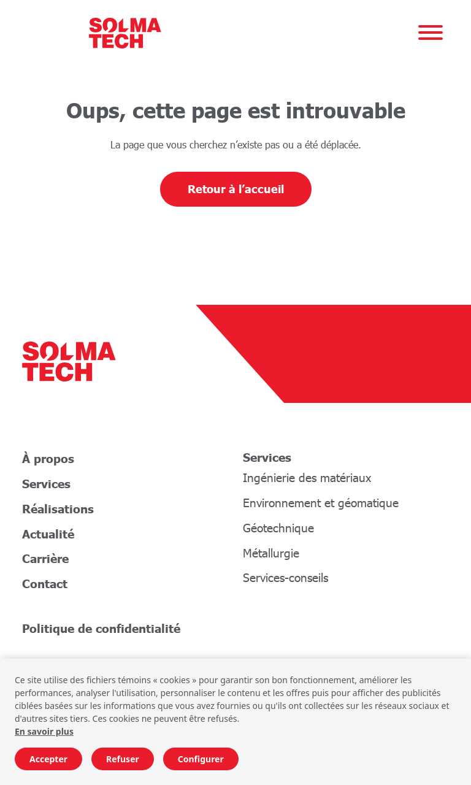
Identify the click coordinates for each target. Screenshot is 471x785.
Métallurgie (271, 553)
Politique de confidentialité (101, 628)
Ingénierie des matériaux (307, 477)
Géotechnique (278, 528)
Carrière (45, 558)
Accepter (48, 759)
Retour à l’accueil (236, 189)
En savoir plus (44, 731)
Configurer (201, 759)
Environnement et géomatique (321, 503)
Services (46, 484)
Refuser (122, 759)
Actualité (48, 534)
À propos (48, 458)
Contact (44, 583)
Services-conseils (285, 577)
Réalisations (58, 509)
